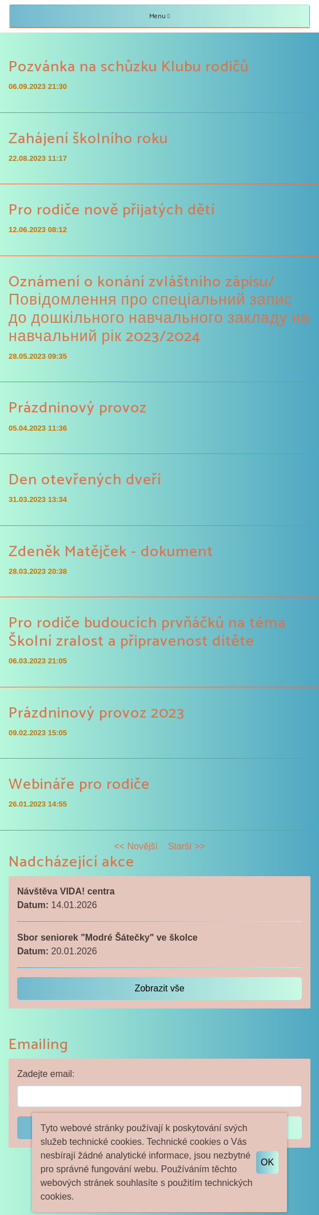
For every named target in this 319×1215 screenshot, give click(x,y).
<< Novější (135, 846)
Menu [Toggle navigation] (159, 16)
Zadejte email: (46, 1074)
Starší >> (186, 846)
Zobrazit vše (159, 988)
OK (267, 1162)
